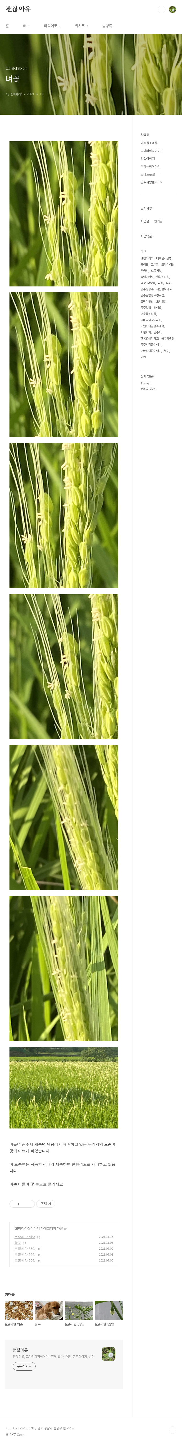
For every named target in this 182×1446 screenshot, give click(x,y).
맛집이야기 (148, 159)
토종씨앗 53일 (25, 1249)
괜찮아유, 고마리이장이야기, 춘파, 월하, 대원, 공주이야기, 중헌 (53, 1357)
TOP (172, 1430)
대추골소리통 (149, 143)
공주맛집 (146, 307)
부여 (166, 351)
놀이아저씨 (147, 277)
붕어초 (144, 264)
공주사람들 (167, 338)
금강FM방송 (148, 283)
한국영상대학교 (150, 338)
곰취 (160, 283)
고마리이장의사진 (151, 320)
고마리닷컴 (147, 301)
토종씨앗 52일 (25, 1255)
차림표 (145, 135)
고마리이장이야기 (27, 1228)
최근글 (145, 221)
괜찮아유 (18, 9)
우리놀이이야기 (150, 166)
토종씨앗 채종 (24, 1237)
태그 (26, 26)
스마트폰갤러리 (150, 174)
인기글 (158, 221)
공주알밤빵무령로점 (152, 295)
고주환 (155, 264)
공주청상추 (147, 289)
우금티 (144, 270)
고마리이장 (167, 264)
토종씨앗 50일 (25, 1260)
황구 (17, 1243)
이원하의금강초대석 (152, 326)
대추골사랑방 (164, 258)
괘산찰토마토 (164, 289)
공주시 (157, 332)
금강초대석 (162, 277)
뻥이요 (157, 307)
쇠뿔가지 (146, 332)
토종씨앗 (156, 270)
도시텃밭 (161, 301)
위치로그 (81, 26)
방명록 (107, 26)
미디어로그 (52, 26)
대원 (143, 357)
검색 (161, 9)
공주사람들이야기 (152, 182)
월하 (168, 283)
